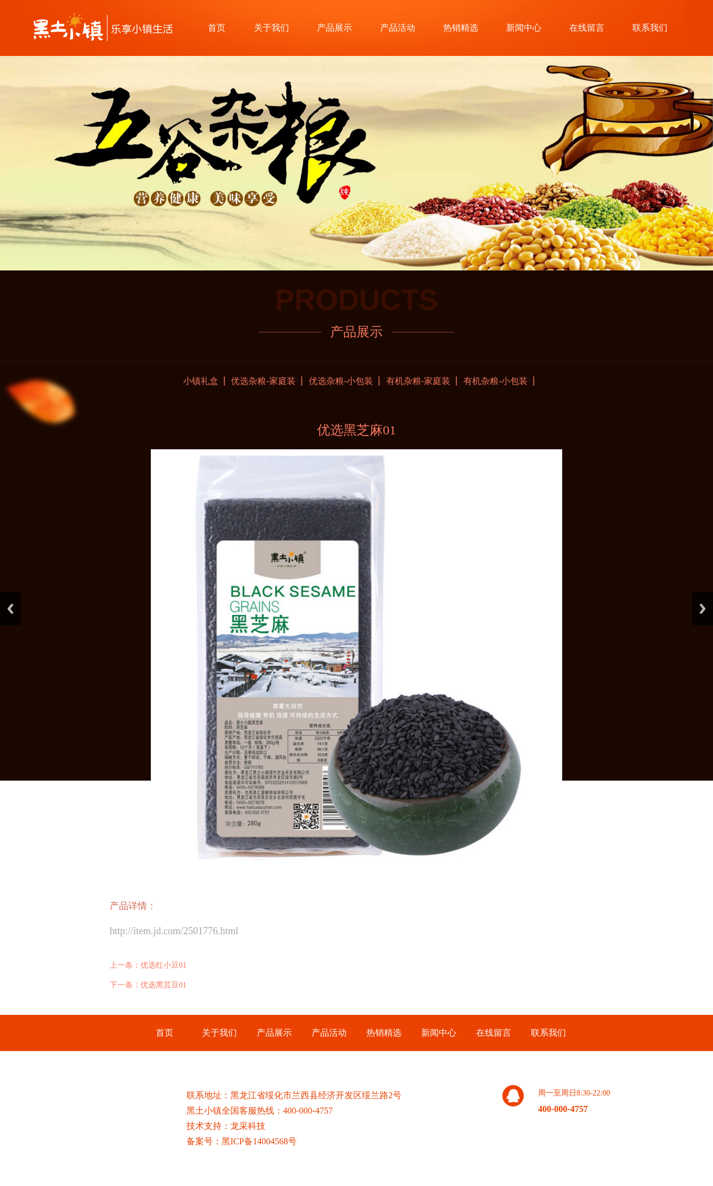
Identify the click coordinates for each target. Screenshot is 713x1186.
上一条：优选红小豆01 (148, 965)
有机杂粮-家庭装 (418, 381)
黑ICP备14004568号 (259, 1141)
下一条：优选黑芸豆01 (148, 985)
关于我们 (271, 27)
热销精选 (460, 27)
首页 (216, 27)
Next (702, 608)
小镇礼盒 (200, 381)
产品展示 (334, 27)
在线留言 (586, 27)
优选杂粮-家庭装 (263, 381)
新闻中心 (523, 27)
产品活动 (397, 27)
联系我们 (649, 27)
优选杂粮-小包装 (341, 381)
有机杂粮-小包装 (495, 381)
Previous (10, 608)
